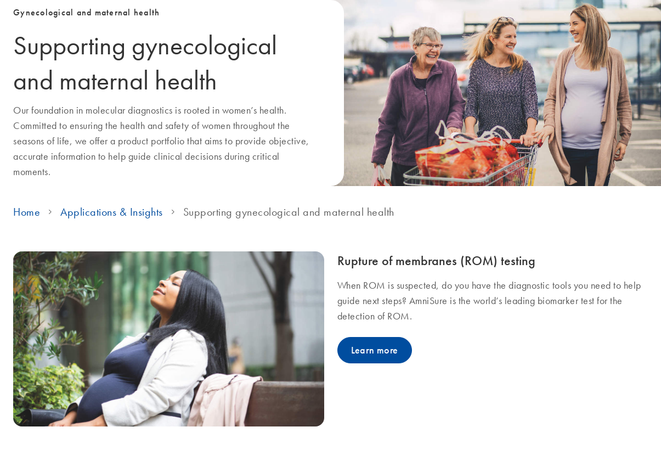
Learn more (374, 350)
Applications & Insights (111, 211)
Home (26, 211)
